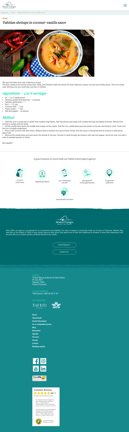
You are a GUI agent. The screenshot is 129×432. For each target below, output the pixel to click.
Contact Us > (64, 252)
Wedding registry (38, 347)
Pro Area (35, 337)
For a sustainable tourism (42, 324)
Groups (35, 340)
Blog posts (5, 13)
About (34, 315)
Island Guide (37, 318)
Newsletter (36, 331)
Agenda (35, 334)
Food (13, 13)
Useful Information (39, 321)
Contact (35, 343)
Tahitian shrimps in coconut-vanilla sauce (31, 13)
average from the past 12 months (43, 395)
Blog (34, 328)
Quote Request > (64, 245)
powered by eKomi (48, 421)
